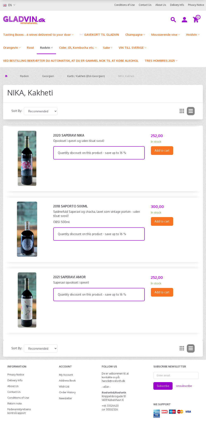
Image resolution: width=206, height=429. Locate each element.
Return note (14, 403)
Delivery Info (177, 4)
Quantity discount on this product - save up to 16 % (92, 152)
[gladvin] (38, 19)
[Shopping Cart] (196, 19)
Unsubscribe (184, 385)
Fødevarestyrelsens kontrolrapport (19, 411)
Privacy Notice (196, 4)
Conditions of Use (124, 4)
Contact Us (145, 4)
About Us (160, 4)
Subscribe (163, 385)
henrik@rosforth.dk (113, 381)
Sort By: (16, 111)
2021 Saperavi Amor (69, 277)
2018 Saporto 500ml (70, 206)
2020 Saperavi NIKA (68, 135)
